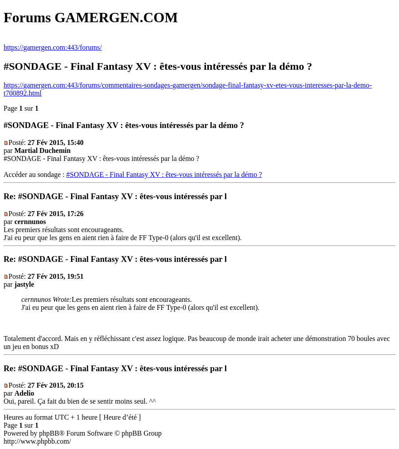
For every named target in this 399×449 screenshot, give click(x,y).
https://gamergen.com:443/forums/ (53, 47)
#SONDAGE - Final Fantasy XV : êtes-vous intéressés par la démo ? (164, 174)
